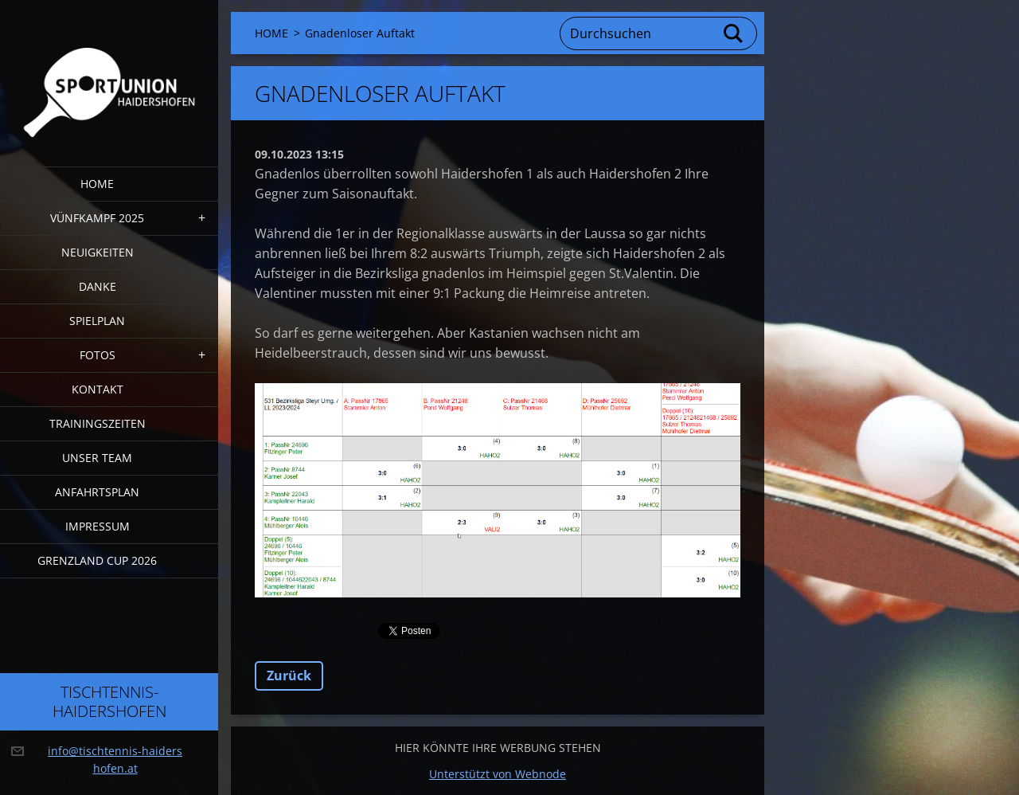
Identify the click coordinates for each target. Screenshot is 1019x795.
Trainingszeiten (97, 423)
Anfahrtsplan (97, 491)
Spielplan (97, 320)
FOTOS (97, 354)
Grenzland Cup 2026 (97, 560)
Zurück (289, 675)
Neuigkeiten (97, 252)
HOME (97, 183)
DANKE (97, 286)
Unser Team (97, 457)
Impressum (97, 526)
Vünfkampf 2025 (97, 217)
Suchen (734, 33)
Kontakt (97, 389)
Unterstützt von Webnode (497, 773)
